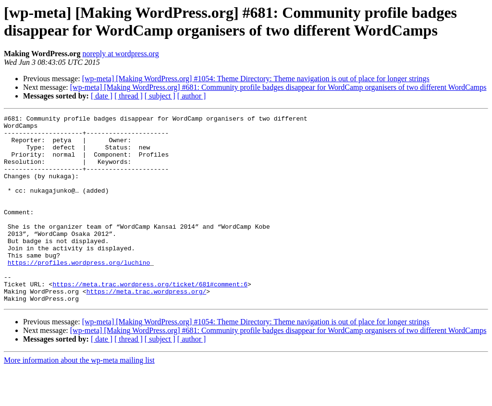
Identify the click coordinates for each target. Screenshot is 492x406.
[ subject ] (160, 96)
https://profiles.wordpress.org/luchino (79, 292)
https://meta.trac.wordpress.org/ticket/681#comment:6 (149, 318)
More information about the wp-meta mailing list (79, 398)
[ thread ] (128, 96)
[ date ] (101, 96)
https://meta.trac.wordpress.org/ (146, 327)
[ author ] (191, 96)
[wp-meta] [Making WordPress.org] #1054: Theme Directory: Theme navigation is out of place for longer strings (256, 78)
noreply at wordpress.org (120, 53)
